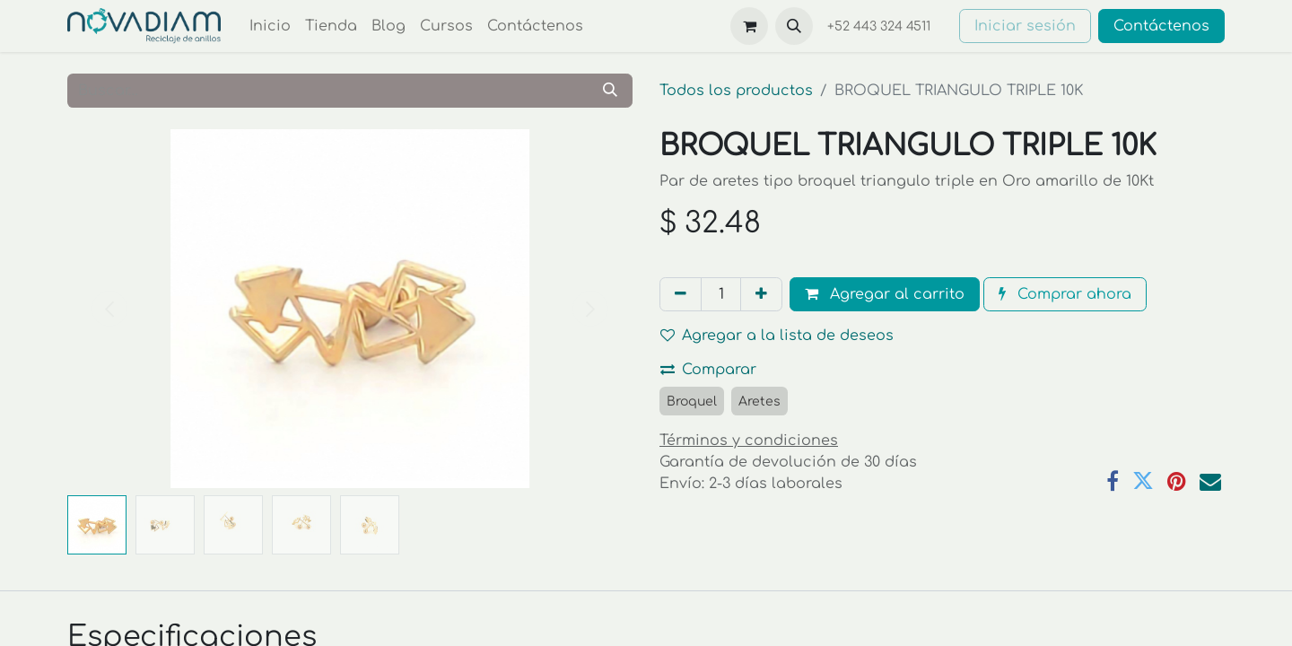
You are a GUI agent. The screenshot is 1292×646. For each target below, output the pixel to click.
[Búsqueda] (610, 91)
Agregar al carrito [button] (885, 294)
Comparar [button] (708, 370)
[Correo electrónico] (1210, 481)
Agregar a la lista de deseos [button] (777, 335)
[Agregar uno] (761, 294)
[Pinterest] (1176, 481)
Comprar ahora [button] (1065, 294)
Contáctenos (1161, 26)
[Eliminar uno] (680, 294)
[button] (794, 26)
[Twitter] (1143, 481)
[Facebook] (1112, 481)
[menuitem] (270, 26)
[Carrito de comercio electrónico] (749, 26)
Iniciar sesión (1025, 26)
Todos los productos (736, 91)
